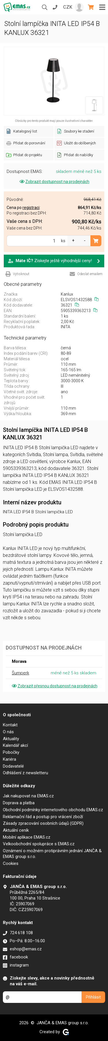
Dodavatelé (13, 766)
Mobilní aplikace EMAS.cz (26, 837)
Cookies (10, 863)
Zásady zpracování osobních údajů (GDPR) (43, 823)
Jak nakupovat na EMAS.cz (28, 796)
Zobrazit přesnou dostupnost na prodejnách (54, 686)
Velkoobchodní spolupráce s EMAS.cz (39, 843)
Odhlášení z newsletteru (25, 772)
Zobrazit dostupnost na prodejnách (54, 181)
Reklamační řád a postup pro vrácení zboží (43, 816)
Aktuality (11, 738)
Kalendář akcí (15, 745)
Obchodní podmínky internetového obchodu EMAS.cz (53, 809)
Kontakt (10, 724)
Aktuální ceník (16, 830)
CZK (67, 7)
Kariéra (9, 759)
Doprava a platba (19, 802)
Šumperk (20, 673)
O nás (8, 731)
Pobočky (11, 752)
